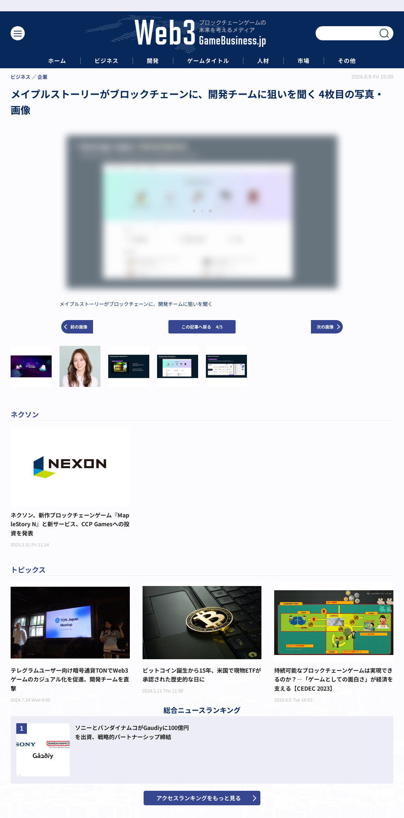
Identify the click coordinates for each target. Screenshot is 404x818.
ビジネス (106, 60)
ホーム (57, 60)
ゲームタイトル (208, 60)
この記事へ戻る (202, 327)
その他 (347, 60)
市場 (304, 60)
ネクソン (25, 414)
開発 (153, 60)
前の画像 (78, 327)
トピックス (28, 569)
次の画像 (325, 327)
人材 (263, 60)
